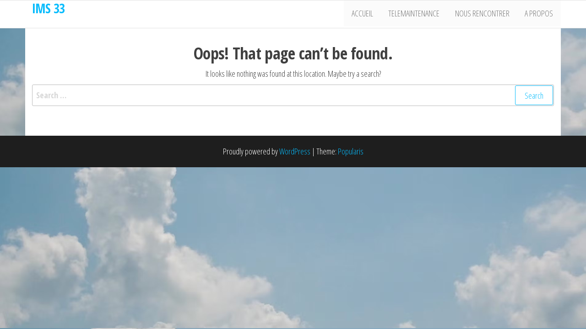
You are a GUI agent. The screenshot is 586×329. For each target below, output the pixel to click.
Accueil (368, 14)
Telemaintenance (418, 14)
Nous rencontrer (484, 14)
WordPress (294, 151)
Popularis (351, 151)
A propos (540, 14)
